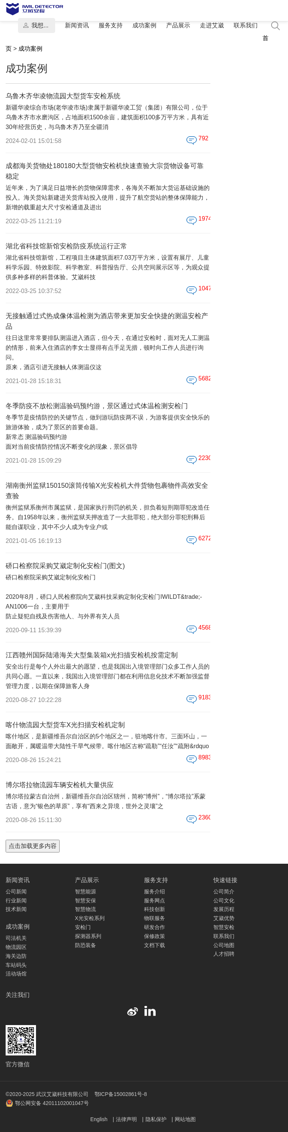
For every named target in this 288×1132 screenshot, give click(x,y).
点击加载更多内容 (33, 846)
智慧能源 (85, 891)
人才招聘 (223, 954)
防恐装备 (85, 945)
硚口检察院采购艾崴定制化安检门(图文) (65, 566)
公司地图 (223, 945)
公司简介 (223, 891)
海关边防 (16, 956)
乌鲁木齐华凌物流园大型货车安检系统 (63, 96)
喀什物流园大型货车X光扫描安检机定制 (65, 725)
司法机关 (16, 938)
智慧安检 (223, 927)
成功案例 (144, 25)
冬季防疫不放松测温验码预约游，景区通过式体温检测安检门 (97, 406)
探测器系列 (88, 936)
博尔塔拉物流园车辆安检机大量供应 (60, 785)
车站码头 (16, 965)
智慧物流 (85, 909)
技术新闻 (16, 909)
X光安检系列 (90, 918)
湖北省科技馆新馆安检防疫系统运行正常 (66, 246)
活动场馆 (16, 974)
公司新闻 (16, 891)
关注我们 (18, 995)
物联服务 (154, 918)
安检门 (83, 927)
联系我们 (246, 25)
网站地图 (185, 1119)
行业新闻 (16, 900)
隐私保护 (157, 1119)
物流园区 (16, 947)
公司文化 (223, 900)
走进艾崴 (212, 25)
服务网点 (154, 900)
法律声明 (127, 1119)
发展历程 (223, 909)
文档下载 (154, 945)
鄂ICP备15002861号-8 (120, 1094)
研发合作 (154, 927)
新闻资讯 (77, 25)
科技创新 (154, 909)
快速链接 (225, 880)
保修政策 (154, 936)
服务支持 (111, 25)
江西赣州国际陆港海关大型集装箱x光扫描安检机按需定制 (92, 655)
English (99, 1119)
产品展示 (178, 25)
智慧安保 (85, 900)
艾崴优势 (223, 918)
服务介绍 (154, 891)
